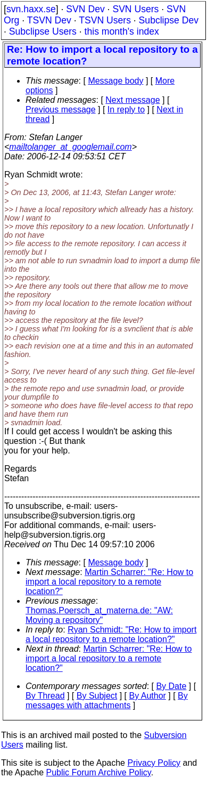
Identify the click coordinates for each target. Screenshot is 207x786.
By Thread (45, 695)
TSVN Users (105, 20)
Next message (132, 99)
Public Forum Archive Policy (98, 772)
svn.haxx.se (31, 9)
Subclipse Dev (168, 20)
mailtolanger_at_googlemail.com (70, 146)
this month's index (122, 31)
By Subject (97, 695)
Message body (115, 80)
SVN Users (135, 9)
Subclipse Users (43, 31)
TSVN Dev (49, 20)
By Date (171, 686)
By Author (147, 695)
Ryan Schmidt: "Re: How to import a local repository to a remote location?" (111, 634)
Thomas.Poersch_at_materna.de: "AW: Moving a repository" (99, 615)
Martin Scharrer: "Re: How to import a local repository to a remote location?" (109, 582)
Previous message (61, 109)
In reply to (126, 109)
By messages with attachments (107, 700)
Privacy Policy (153, 762)
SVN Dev (85, 9)
